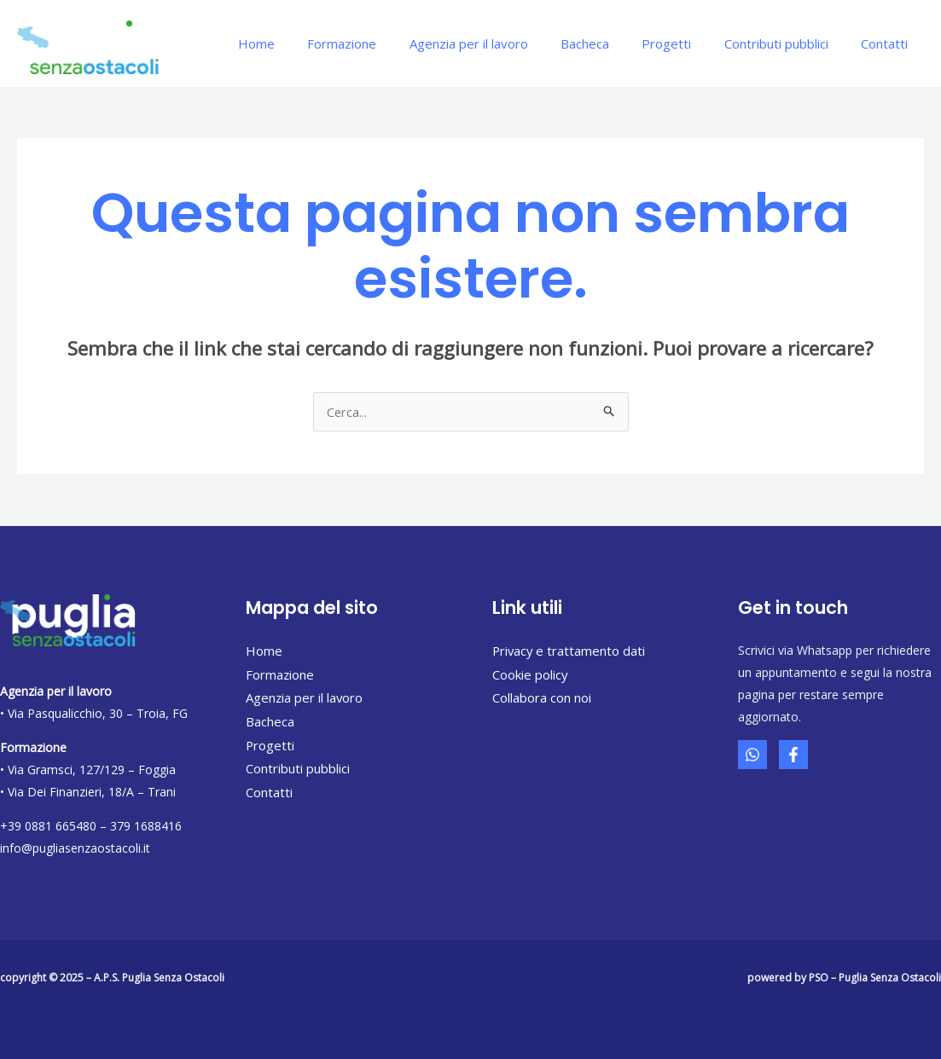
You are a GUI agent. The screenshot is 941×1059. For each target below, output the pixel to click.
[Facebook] (793, 754)
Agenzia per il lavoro (500, 43)
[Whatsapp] (752, 754)
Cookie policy (530, 674)
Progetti (684, 43)
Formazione (380, 43)
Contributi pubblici (787, 43)
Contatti (887, 43)
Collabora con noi (541, 697)
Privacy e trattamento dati (570, 650)
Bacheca (609, 43)
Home (302, 43)
